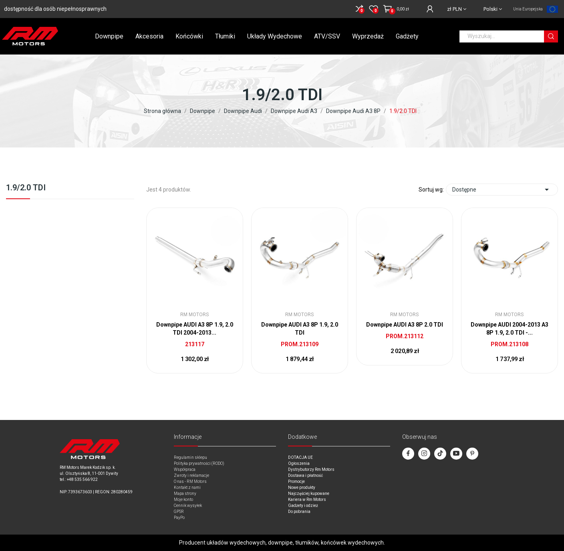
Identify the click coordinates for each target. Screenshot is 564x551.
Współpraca (184, 469)
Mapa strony (185, 493)
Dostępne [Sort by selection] (502, 189)
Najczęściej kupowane (308, 493)
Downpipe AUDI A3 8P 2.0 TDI (404, 324)
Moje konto (183, 499)
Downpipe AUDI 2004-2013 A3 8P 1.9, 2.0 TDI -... (509, 328)
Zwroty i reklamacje (191, 475)
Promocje (296, 481)
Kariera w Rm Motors (307, 499)
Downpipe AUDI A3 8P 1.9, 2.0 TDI (299, 328)
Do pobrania (299, 511)
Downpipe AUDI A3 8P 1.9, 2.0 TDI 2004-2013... (194, 328)
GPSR (179, 511)
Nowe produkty (301, 487)
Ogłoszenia (299, 463)
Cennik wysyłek (188, 505)
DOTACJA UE (300, 457)
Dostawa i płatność (305, 475)
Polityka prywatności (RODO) (199, 463)
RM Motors (194, 314)
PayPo (179, 517)
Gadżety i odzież (303, 505)
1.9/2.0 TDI (26, 188)
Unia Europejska (528, 9)
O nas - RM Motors (190, 481)
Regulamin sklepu (190, 457)
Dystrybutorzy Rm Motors (311, 469)
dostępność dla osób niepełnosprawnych (55, 9)
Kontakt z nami (187, 487)
